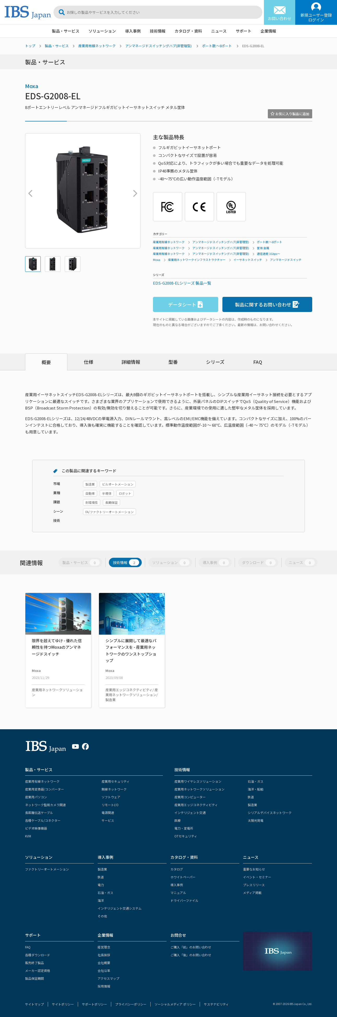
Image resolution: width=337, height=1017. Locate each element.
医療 (177, 820)
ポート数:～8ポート (217, 45)
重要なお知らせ (254, 869)
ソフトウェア (111, 797)
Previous (29, 190)
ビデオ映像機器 (36, 828)
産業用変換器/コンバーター (44, 789)
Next (134, 190)
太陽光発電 (255, 820)
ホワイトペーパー (183, 877)
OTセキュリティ (185, 836)
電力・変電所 (183, 828)
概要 (46, 362)
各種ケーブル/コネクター (43, 820)
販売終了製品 (34, 962)
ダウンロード (259, 562)
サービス (108, 820)
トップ (30, 45)
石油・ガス (255, 781)
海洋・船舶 (255, 789)
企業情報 (268, 31)
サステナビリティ (216, 1004)
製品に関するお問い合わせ (267, 304)
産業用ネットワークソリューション (199, 789)
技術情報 (157, 31)
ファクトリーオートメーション (47, 869)
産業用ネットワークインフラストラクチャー (197, 260)
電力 (101, 885)
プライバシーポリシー (130, 1004)
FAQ (257, 361)
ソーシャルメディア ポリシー (175, 1004)
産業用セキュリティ (115, 781)
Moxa (31, 86)
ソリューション (102, 31)
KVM (28, 836)
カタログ (176, 869)
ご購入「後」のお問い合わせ (190, 955)
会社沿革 (104, 970)
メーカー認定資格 (37, 970)
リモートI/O (110, 804)
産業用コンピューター (190, 797)
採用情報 (104, 986)
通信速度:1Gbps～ (268, 254)
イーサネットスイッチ (247, 260)
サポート (243, 31)
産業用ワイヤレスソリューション (197, 781)
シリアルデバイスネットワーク (270, 812)
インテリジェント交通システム (119, 908)
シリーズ (215, 361)
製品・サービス (65, 31)
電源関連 (108, 812)
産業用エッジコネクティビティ (196, 804)
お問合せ (178, 935)
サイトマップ (34, 1004)
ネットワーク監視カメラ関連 (45, 804)
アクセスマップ (108, 978)
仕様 (88, 361)
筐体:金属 (263, 248)
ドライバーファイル (184, 900)
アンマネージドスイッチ (285, 260)
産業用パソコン (36, 797)
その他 (102, 916)
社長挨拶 (104, 955)
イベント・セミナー (257, 877)
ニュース (219, 31)
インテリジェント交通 (190, 812)
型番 (173, 361)
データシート (185, 304)
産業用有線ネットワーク (97, 45)
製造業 (252, 804)
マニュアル (178, 892)
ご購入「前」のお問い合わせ (190, 947)
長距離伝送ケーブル (39, 812)
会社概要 (104, 962)
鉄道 (251, 797)
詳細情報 (130, 361)
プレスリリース (254, 885)
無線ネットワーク (114, 789)
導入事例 (133, 31)
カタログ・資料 (188, 31)
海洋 (101, 900)
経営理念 (104, 947)
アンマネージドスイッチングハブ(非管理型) (158, 45)
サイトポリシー (63, 1004)
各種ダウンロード (37, 955)
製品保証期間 (34, 978)
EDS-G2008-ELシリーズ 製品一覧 (182, 283)
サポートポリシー (94, 1004)
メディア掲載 (252, 892)
